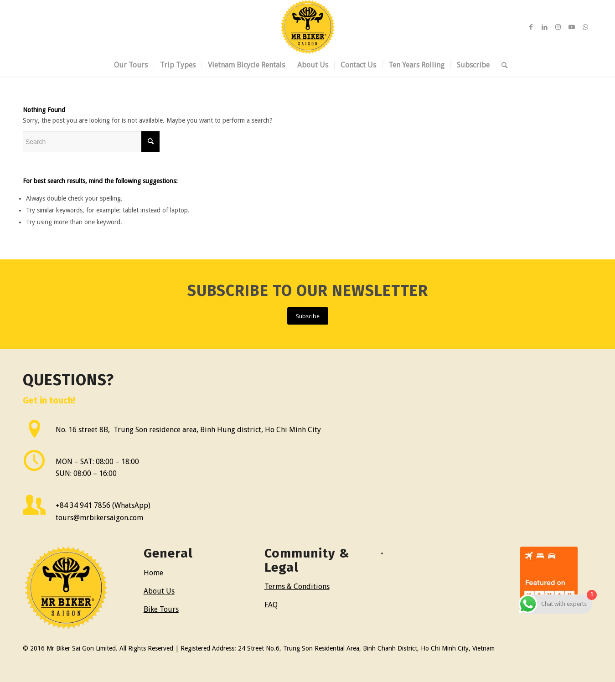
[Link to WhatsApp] (585, 27)
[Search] (501, 65)
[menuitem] (131, 65)
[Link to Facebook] (530, 27)
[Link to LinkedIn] (544, 27)
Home (153, 572)
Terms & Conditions (297, 586)
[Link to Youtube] (572, 27)
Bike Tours (161, 609)
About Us (159, 591)
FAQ (271, 604)
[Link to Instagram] (558, 27)
